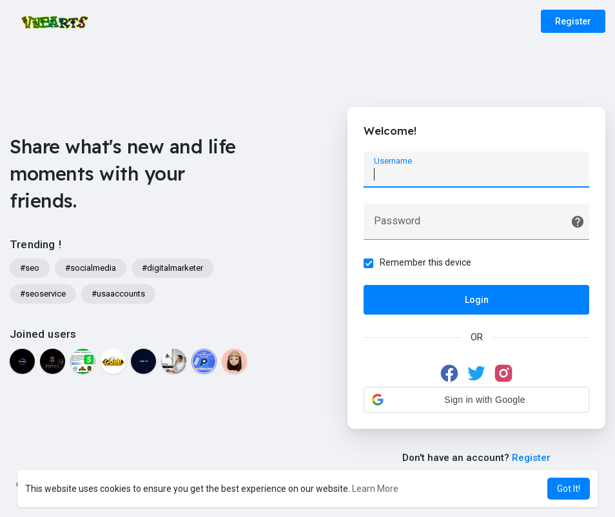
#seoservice (43, 293)
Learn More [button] (375, 488)
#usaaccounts (118, 293)
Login (477, 300)
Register (573, 21)
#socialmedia (90, 268)
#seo (29, 268)
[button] (476, 400)
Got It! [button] (568, 488)
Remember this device (425, 262)
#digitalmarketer (172, 268)
